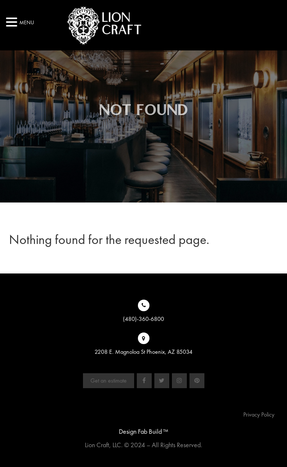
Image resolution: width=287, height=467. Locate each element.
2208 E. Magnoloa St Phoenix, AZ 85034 (143, 352)
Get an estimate (108, 380)
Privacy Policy (258, 414)
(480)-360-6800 (143, 319)
